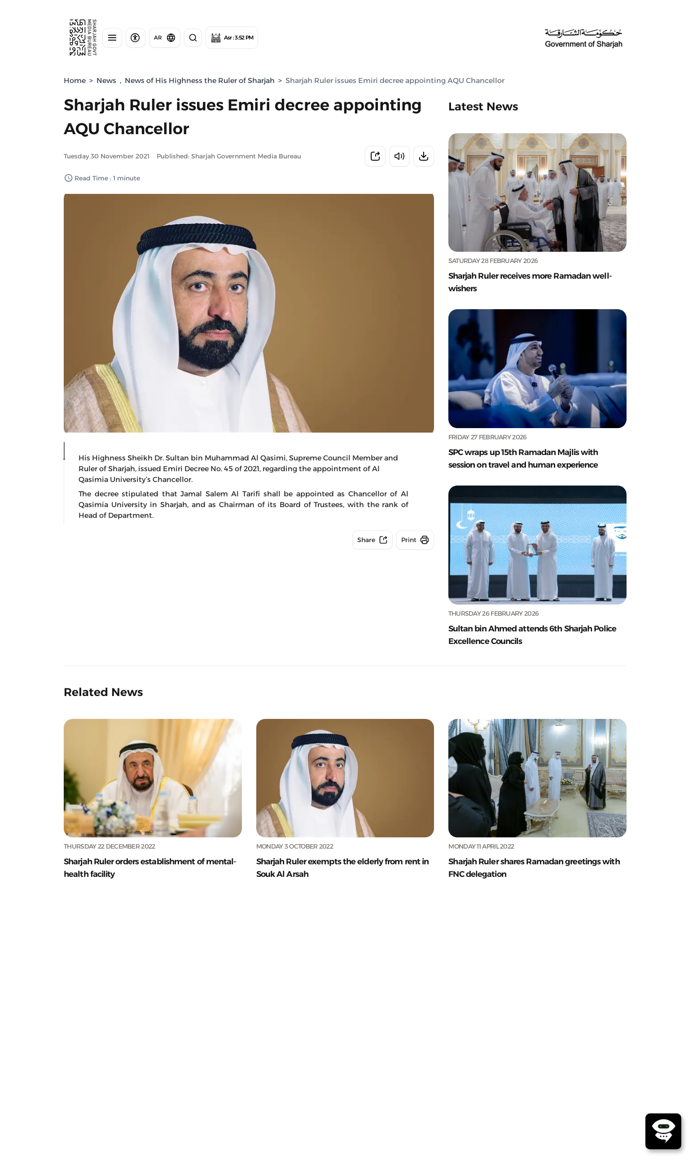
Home (75, 80)
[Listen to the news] (399, 156)
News (106, 80)
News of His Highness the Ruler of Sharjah (200, 80)
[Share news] (375, 156)
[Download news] (423, 156)
